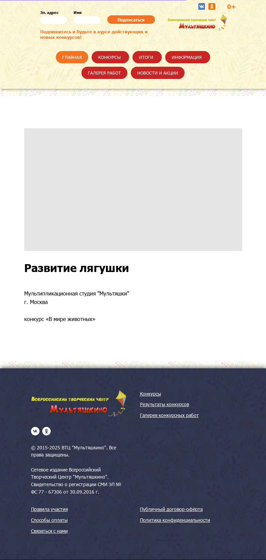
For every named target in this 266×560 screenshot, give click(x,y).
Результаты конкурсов (164, 404)
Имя (78, 12)
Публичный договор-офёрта (171, 509)
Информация (187, 57)
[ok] (46, 431)
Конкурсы (109, 57)
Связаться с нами (49, 531)
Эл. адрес (49, 12)
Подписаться (131, 19)
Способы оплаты (49, 520)
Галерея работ (104, 73)
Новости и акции (157, 73)
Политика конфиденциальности (175, 520)
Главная (72, 57)
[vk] (35, 431)
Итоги (146, 57)
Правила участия (49, 509)
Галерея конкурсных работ (169, 415)
